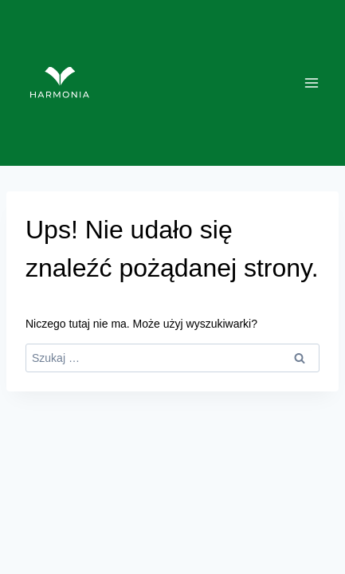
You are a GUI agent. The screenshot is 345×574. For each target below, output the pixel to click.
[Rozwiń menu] (311, 82)
